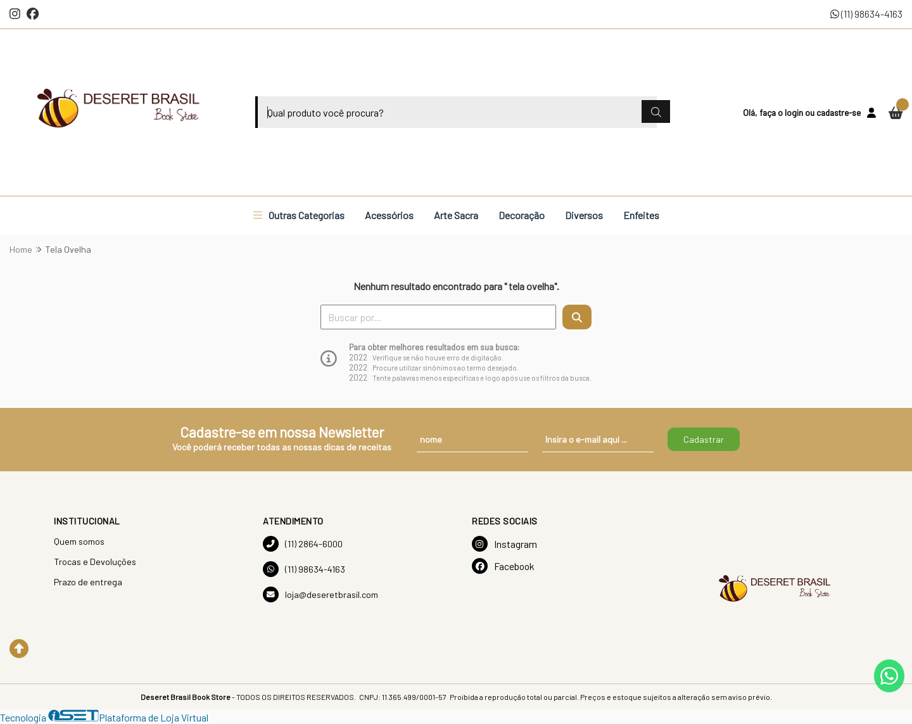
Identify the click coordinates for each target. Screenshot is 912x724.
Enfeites (641, 215)
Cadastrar (703, 439)
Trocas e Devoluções (95, 561)
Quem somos (79, 541)
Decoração (521, 215)
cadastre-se (838, 112)
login (795, 112)
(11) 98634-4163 (866, 14)
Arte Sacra (456, 215)
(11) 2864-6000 (303, 544)
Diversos (584, 215)
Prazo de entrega (88, 581)
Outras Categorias (299, 215)
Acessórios (389, 215)
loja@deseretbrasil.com (320, 594)
